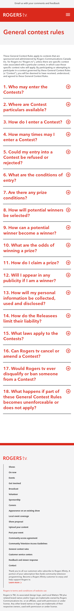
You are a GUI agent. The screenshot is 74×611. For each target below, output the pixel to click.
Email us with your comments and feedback (37, 3)
